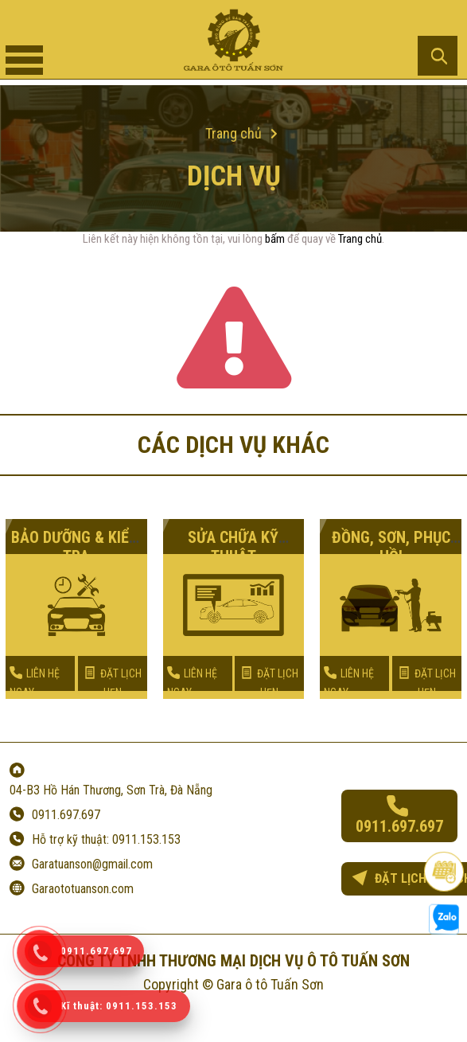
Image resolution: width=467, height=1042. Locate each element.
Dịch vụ (234, 177)
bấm (275, 239)
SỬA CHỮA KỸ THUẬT (233, 547)
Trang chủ (360, 239)
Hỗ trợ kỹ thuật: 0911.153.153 (106, 839)
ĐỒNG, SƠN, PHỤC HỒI (391, 547)
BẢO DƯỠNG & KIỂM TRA (76, 547)
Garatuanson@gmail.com (92, 864)
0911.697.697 (66, 814)
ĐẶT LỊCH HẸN (113, 682)
